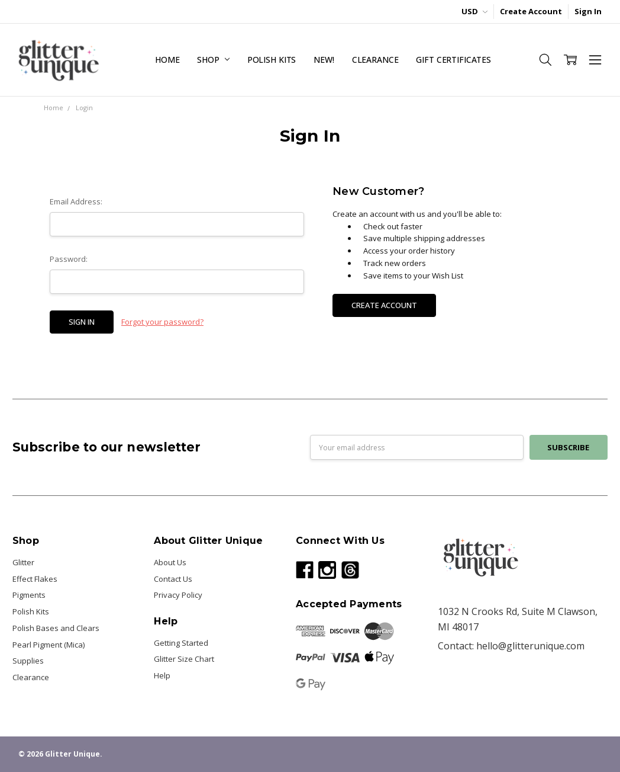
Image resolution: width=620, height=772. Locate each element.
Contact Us (173, 579)
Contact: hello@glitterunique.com (511, 645)
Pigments (29, 595)
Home (167, 59)
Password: (69, 259)
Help (162, 675)
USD (474, 11)
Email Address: (76, 201)
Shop (213, 59)
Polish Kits (271, 59)
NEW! (324, 59)
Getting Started (181, 643)
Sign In (588, 11)
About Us (170, 562)
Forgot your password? (162, 321)
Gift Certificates (453, 59)
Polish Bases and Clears (55, 628)
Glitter (23, 562)
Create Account (531, 11)
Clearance (375, 59)
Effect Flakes (34, 579)
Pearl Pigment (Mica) (48, 644)
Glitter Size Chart (184, 659)
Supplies (28, 660)
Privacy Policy (178, 595)
